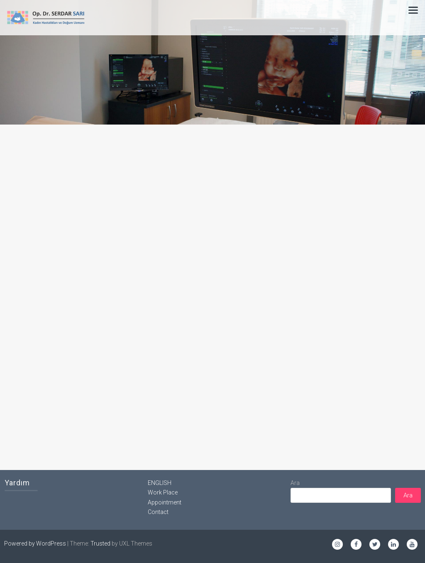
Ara (295, 483)
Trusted (100, 543)
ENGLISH (159, 483)
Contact (158, 512)
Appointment (164, 502)
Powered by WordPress (35, 543)
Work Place (163, 492)
